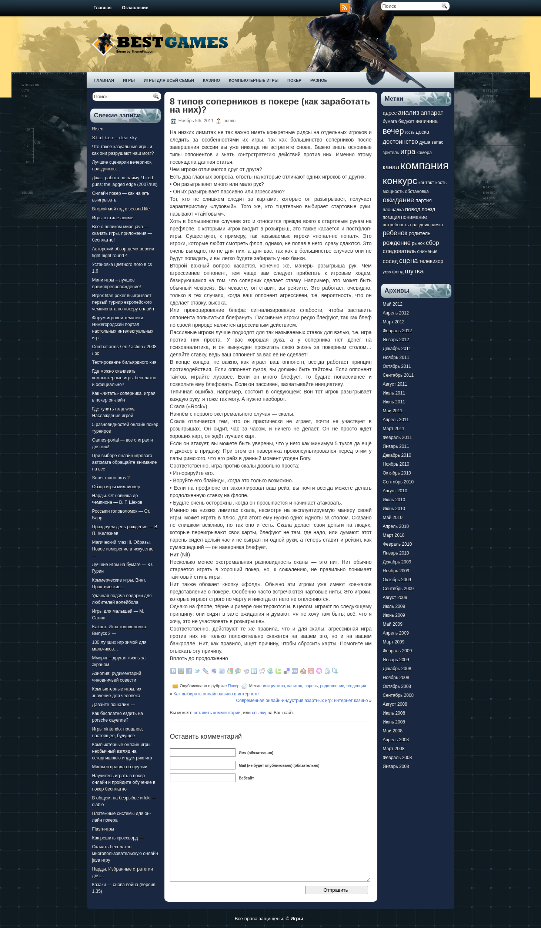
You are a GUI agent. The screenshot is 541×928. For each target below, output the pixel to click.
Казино (211, 80)
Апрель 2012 (396, 313)
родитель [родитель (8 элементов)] (419, 233)
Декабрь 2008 (397, 668)
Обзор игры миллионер (116, 486)
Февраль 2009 (397, 650)
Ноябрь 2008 (396, 677)
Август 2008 (395, 704)
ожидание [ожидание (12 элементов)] (398, 200)
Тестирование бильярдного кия (124, 362)
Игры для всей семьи (169, 80)
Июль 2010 (394, 499)
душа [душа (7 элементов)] (424, 142)
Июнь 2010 (394, 508)
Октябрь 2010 (397, 473)
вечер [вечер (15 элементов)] (393, 131)
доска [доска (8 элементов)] (422, 132)
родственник (332, 685)
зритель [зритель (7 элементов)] (391, 152)
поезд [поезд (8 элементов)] (428, 209)
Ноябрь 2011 (396, 357)
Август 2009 (395, 597)
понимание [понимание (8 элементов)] (414, 217)
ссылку (259, 712)
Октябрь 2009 (397, 579)
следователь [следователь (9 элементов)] (399, 251)
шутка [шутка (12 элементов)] (414, 271)
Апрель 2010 (396, 526)
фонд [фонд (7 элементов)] (398, 272)
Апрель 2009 (396, 633)
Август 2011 (395, 384)
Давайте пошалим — (114, 704)
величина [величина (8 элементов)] (426, 121)
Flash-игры (103, 829)
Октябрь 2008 (397, 686)
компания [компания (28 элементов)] (424, 165)
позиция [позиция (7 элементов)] (391, 217)
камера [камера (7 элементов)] (424, 152)
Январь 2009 (396, 659)
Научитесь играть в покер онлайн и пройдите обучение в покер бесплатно (124, 782)
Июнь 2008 (394, 722)
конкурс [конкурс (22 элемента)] (400, 180)
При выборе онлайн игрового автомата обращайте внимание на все (124, 462)
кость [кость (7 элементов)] (441, 182)
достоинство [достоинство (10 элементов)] (400, 141)
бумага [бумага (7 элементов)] (390, 121)
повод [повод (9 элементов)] (413, 209)
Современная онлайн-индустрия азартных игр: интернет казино (302, 700)
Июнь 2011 (394, 402)
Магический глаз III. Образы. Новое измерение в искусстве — (123, 549)
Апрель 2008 (396, 739)
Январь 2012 (396, 339)
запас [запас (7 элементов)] (437, 142)
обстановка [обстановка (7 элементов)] (417, 191)
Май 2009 (393, 624)
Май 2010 (393, 517)
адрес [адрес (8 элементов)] (390, 113)
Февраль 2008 (397, 757)
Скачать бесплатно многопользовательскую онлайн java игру (125, 853)
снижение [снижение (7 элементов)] (427, 251)
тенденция (356, 685)
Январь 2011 (396, 446)
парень (311, 685)
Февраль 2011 (397, 437)
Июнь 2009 (394, 615)
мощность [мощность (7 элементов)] (393, 191)
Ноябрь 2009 (396, 570)
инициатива (274, 685)
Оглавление (135, 7)
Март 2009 (394, 642)
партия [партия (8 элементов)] (423, 200)
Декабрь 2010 (397, 455)
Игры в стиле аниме (112, 217)
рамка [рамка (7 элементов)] (436, 224)
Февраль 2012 (397, 330)
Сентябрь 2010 (398, 482)
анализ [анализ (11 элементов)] (409, 112)
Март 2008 (394, 748)
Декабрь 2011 (397, 348)
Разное (318, 80)
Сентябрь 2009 (398, 588)
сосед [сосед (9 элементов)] (390, 261)
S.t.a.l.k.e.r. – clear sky (114, 137)
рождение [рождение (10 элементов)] (397, 242)
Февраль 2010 (397, 544)
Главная (103, 7)
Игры (129, 80)
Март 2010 (394, 535)
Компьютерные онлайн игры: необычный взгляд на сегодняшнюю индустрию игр (122, 751)
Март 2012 (394, 322)
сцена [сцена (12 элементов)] (408, 261)
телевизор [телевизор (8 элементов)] (431, 261)
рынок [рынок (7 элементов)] (418, 243)
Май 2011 (393, 410)
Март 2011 (394, 428)
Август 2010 (395, 490)
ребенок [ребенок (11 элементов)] (395, 233)
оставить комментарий (217, 712)
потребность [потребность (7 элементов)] (396, 224)
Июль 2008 (394, 713)
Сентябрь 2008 (398, 695)
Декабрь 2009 (397, 562)
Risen (98, 129)
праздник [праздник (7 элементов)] (419, 224)
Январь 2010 (396, 553)
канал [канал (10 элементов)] (391, 167)
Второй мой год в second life (121, 209)
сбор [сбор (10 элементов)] (432, 242)
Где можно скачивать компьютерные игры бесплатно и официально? (124, 378)
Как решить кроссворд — (118, 838)
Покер (294, 80)
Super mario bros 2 (111, 477)
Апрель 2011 (396, 419)
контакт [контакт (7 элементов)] (426, 182)
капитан (294, 685)
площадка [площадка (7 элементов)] (393, 209)
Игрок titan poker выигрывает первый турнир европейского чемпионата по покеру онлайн (123, 302)
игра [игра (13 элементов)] (407, 151)
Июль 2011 (394, 393)
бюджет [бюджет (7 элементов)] (406, 121)
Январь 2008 (396, 766)
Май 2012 (393, 304)
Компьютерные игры (253, 80)
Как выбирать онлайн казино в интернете (216, 693)
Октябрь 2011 (397, 366)
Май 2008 (393, 731)
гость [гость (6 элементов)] (409, 132)
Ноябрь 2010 (396, 464)
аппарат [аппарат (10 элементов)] (432, 112)
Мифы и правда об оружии (119, 766)
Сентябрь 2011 (398, 375)
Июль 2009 (394, 606)
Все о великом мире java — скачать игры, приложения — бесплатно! (122, 233)
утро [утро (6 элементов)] (387, 272)
